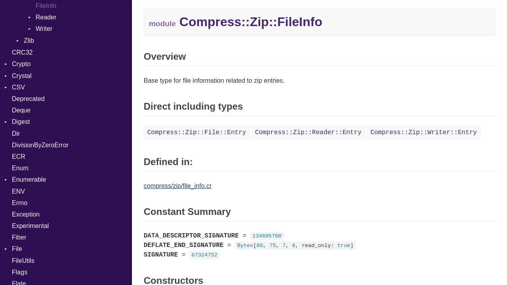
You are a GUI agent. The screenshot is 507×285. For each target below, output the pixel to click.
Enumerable (29, 179)
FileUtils (23, 260)
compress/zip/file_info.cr (178, 185)
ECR (18, 156)
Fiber (19, 237)
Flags (19, 272)
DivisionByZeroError (40, 145)
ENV (18, 191)
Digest (21, 121)
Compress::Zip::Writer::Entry (423, 132)
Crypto (21, 64)
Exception (26, 214)
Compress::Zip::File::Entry (196, 132)
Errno (19, 203)
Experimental (30, 225)
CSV (18, 87)
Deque (21, 110)
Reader (46, 17)
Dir (16, 133)
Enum (20, 168)
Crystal (22, 75)
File (17, 248)
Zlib (29, 40)
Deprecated (28, 98)
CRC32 (22, 52)
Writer (44, 28)
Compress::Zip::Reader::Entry (308, 132)
